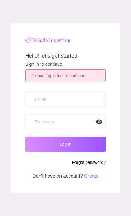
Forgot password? (89, 162)
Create (91, 175)
